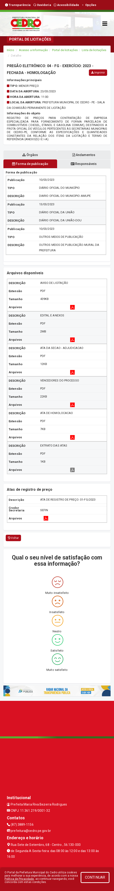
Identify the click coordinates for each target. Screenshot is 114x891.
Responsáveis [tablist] (84, 164)
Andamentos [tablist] (83, 155)
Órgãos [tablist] (30, 155)
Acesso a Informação (33, 50)
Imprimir (98, 72)
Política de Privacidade (19, 878)
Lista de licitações (94, 50)
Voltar (13, 538)
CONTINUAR (95, 877)
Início (10, 50)
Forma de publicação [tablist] (30, 164)
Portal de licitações (65, 50)
